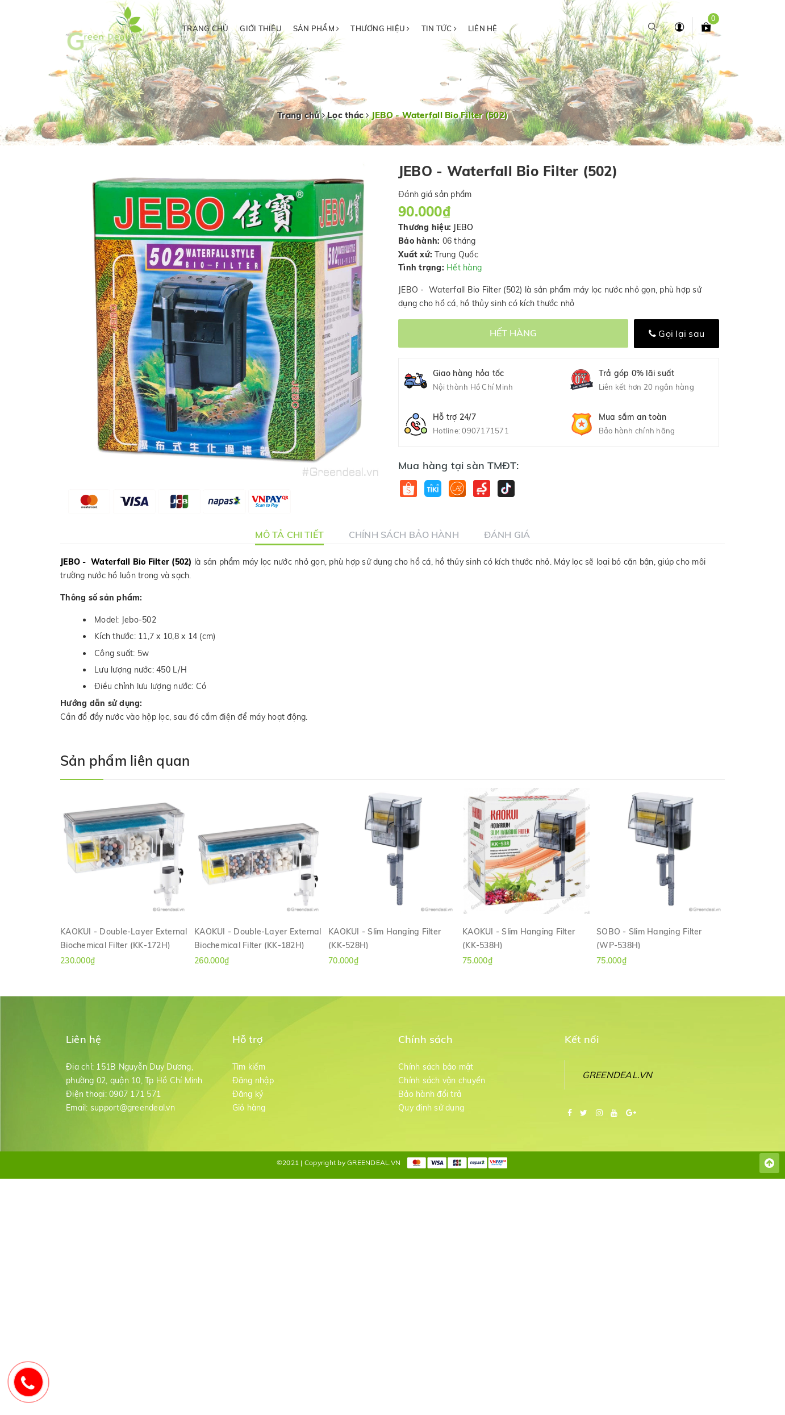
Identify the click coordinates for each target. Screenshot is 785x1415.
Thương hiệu (380, 28)
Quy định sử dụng (431, 1108)
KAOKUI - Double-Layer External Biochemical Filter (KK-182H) (257, 937)
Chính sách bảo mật (436, 1067)
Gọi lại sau (676, 333)
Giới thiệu (261, 28)
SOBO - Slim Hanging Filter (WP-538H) (649, 937)
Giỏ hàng (249, 1108)
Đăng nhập (253, 1080)
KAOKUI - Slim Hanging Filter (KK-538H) (518, 937)
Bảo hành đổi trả (429, 1094)
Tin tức (439, 28)
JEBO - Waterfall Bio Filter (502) (126, 562)
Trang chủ (205, 28)
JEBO (463, 227)
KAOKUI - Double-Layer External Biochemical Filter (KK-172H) (123, 937)
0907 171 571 (135, 1094)
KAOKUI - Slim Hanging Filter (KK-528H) (384, 937)
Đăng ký (248, 1094)
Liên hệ (483, 28)
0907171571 (485, 430)
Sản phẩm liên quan (125, 760)
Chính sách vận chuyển (441, 1080)
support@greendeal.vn (132, 1108)
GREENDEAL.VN (617, 1074)
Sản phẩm (316, 28)
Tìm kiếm (249, 1067)
